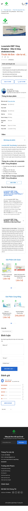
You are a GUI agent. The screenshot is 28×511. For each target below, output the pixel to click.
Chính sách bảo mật (5, 477)
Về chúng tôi (3, 473)
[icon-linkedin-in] (8, 57)
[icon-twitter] (5, 57)
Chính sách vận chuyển (6, 479)
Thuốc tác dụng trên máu (19, 9)
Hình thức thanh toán (5, 475)
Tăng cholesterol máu (6, 331)
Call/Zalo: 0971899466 (6, 492)
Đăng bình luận (8, 368)
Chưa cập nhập (11, 101)
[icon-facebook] (2, 57)
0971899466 (7, 454)
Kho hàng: (3, 459)
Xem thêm (13, 182)
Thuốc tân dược (7, 9)
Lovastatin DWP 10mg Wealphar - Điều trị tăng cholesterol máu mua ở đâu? (12, 221)
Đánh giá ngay (8, 403)
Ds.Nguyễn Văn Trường (12, 91)
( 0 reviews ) (11, 59)
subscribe (22, 442)
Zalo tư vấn (7, 81)
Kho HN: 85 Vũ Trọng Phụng (12, 459)
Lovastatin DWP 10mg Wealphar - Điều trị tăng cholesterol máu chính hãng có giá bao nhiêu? (13, 193)
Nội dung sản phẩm (9, 140)
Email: (2, 457)
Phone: (3, 454)
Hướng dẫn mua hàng (5, 468)
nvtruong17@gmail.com (9, 457)
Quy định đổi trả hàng (5, 470)
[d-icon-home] (1, 9)
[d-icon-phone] (23, 4)
